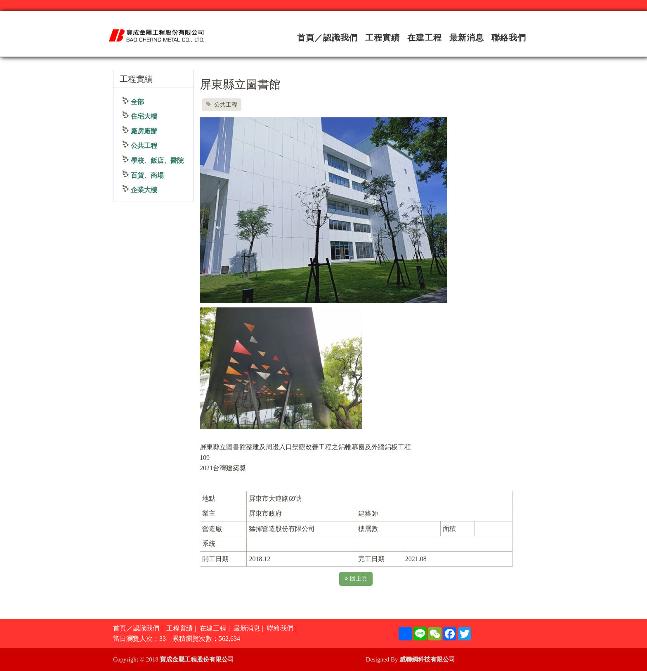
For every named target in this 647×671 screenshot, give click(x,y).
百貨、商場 (147, 175)
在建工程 (424, 37)
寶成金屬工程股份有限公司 (197, 659)
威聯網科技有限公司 (427, 659)
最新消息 (466, 37)
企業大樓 (144, 189)
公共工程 (144, 145)
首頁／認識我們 (327, 37)
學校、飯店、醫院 (157, 160)
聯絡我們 (508, 37)
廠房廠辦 (144, 131)
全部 (137, 101)
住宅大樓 (144, 116)
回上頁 (356, 579)
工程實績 (382, 37)
